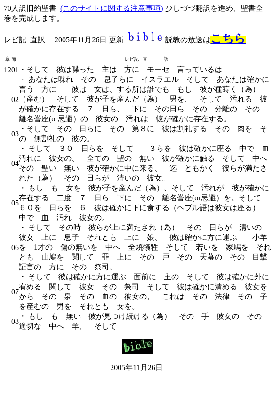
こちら (228, 38)
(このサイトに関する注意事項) (111, 8)
